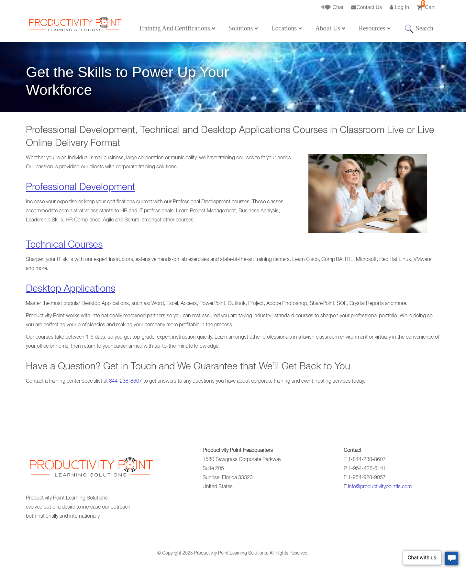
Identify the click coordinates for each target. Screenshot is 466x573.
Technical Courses (64, 246)
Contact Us (366, 7)
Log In (399, 7)
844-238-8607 (125, 381)
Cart (426, 5)
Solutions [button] (243, 28)
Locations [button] (286, 28)
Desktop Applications (70, 290)
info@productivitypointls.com (380, 487)
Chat (332, 8)
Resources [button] (375, 28)
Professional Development (80, 188)
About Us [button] (330, 28)
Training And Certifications (177, 28)
